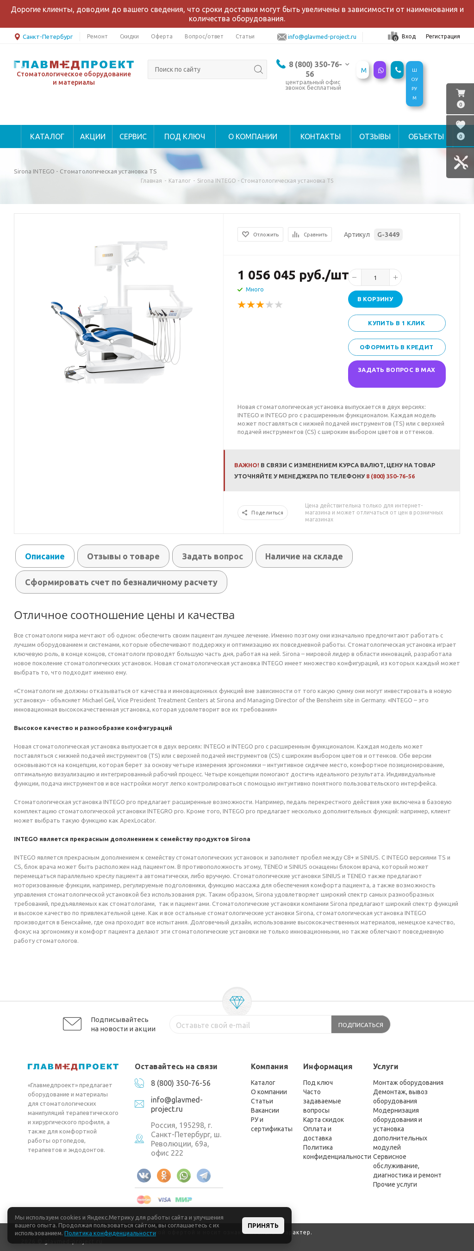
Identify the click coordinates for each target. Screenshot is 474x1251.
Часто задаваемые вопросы (322, 1101)
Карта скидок (323, 1119)
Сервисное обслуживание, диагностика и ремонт (407, 1166)
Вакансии (265, 1110)
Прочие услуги (395, 1184)
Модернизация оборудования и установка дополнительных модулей (400, 1129)
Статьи (262, 1101)
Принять (263, 1225)
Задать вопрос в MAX (397, 369)
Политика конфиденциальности (337, 1152)
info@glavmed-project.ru (322, 36)
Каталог (263, 1082)
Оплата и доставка (317, 1133)
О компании (269, 1092)
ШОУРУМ (414, 84)
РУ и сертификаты (272, 1124)
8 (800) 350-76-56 (390, 476)
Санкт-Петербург (43, 36)
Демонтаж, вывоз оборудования (400, 1096)
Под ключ (318, 1082)
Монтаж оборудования (408, 1082)
